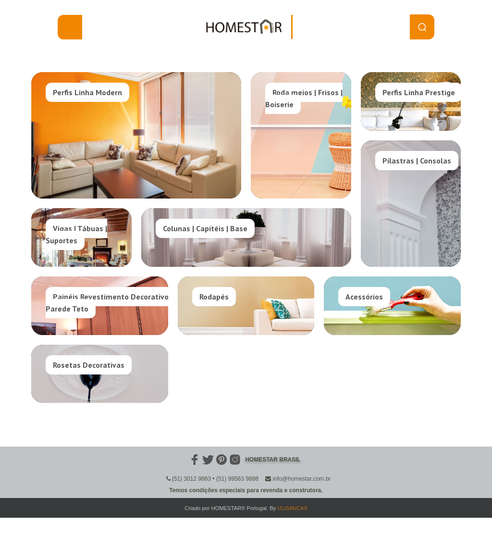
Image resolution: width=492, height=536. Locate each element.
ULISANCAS (292, 508)
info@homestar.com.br (301, 478)
